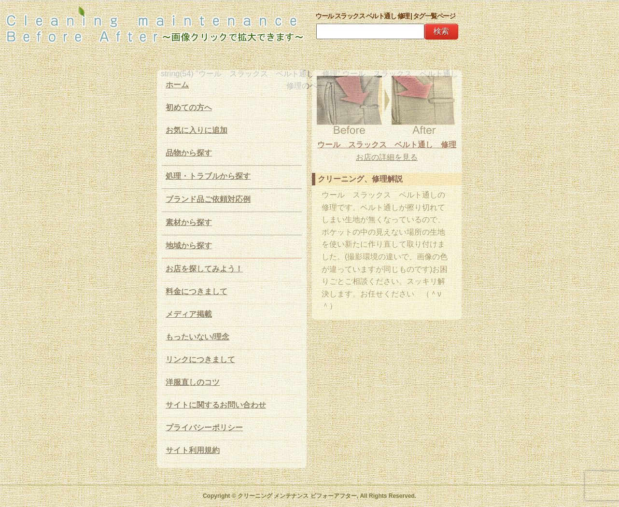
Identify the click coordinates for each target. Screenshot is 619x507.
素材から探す (189, 222)
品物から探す (189, 153)
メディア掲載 (189, 314)
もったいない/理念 (197, 337)
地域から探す (189, 245)
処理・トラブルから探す (208, 176)
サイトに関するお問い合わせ (216, 405)
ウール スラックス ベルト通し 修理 (386, 145)
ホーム (177, 85)
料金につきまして (196, 291)
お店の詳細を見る (387, 157)
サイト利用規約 (193, 450)
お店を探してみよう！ (204, 269)
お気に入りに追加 (196, 130)
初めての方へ (189, 107)
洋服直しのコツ (193, 382)
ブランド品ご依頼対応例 (208, 199)
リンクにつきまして (200, 359)
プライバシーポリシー (204, 427)
